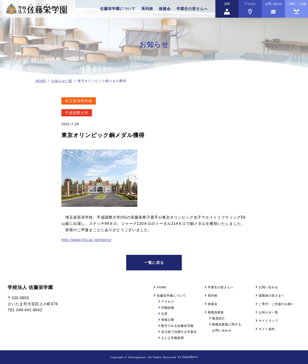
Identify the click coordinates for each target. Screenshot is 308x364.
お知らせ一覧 (61, 81)
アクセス (167, 301)
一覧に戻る (154, 263)
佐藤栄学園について (117, 9)
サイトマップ (268, 320)
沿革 (164, 313)
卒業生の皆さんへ (192, 9)
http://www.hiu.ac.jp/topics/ (86, 240)
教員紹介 (218, 318)
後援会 (165, 9)
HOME (40, 81)
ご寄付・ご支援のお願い (276, 304)
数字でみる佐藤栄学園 (177, 326)
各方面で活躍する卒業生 (179, 332)
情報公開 (167, 319)
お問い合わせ (268, 287)
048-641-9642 (29, 310)
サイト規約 (267, 329)
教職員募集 (216, 312)
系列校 (147, 9)
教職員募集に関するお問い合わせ (226, 327)
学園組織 (167, 307)
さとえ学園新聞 (172, 338)
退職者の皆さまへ (272, 295)
